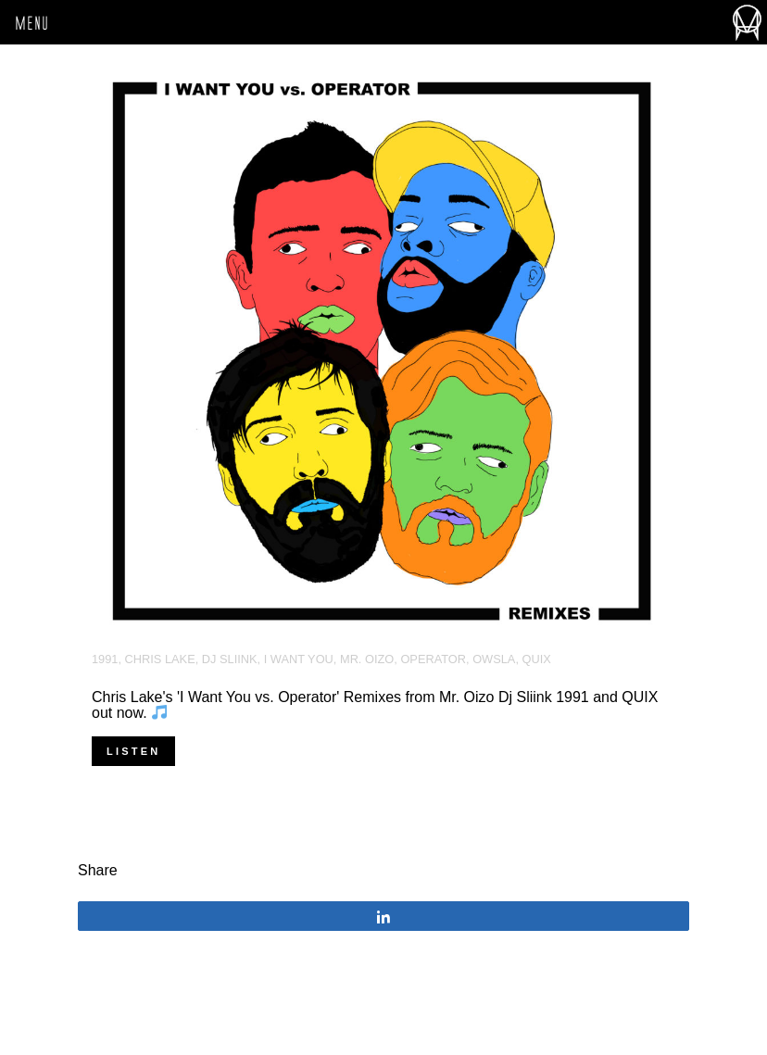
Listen (133, 751)
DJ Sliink (230, 659)
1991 (105, 659)
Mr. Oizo (367, 659)
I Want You (298, 659)
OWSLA (493, 659)
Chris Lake (160, 659)
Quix (536, 659)
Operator (433, 659)
